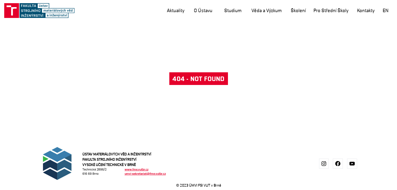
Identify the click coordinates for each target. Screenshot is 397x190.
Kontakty (366, 10)
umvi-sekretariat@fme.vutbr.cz (145, 173)
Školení (298, 10)
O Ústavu (203, 10)
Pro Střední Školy (331, 10)
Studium (232, 10)
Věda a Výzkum (266, 10)
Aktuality (175, 10)
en (386, 10)
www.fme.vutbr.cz (136, 169)
